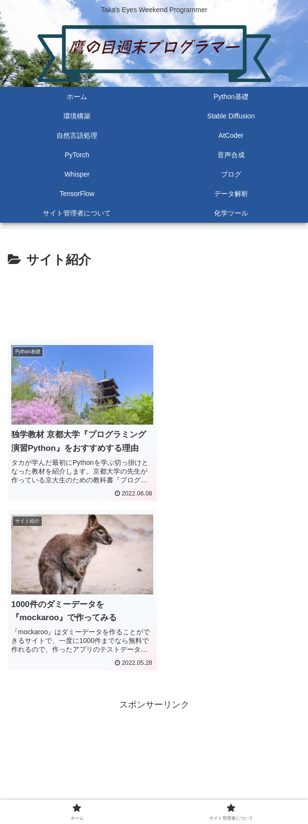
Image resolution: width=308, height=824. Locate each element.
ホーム (79, 792)
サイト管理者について (229, 792)
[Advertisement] (154, 300)
